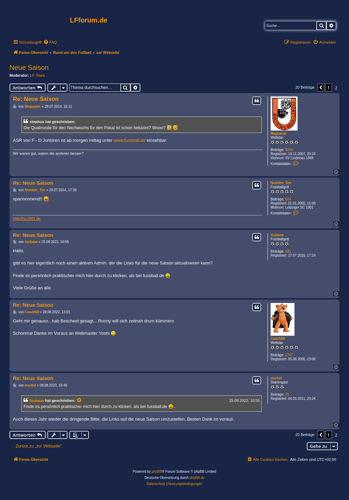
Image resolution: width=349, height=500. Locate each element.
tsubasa (277, 235)
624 (288, 199)
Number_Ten (281, 183)
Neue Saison (29, 67)
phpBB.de (196, 478)
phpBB (157, 471)
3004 (289, 150)
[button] (320, 88)
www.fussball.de (130, 140)
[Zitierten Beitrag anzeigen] (79, 400)
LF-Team (37, 75)
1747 (289, 355)
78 (287, 394)
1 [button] (328, 88)
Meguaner (279, 133)
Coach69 (278, 338)
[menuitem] (50, 42)
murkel (276, 378)
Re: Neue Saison (36, 99)
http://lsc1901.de (27, 218)
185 (288, 251)
